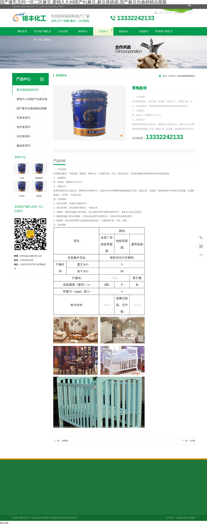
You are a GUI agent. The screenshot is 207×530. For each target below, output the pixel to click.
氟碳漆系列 (23, 145)
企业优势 (63, 31)
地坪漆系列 (23, 127)
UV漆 (192, 440)
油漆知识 (123, 31)
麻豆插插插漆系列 (28, 89)
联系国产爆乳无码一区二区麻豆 (170, 13)
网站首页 (22, 31)
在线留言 (144, 31)
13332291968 (201, 238)
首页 (165, 76)
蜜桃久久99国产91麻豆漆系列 (32, 101)
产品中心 (103, 31)
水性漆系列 (23, 136)
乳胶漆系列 (23, 117)
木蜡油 (65, 440)
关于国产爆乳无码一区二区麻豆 (42, 33)
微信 (191, 9)
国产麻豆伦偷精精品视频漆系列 (32, 110)
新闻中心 (83, 31)
